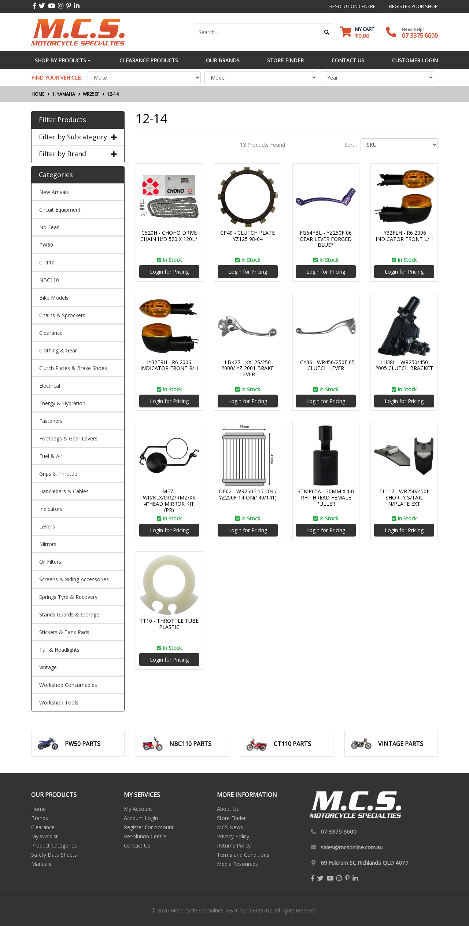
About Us (228, 808)
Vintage (48, 667)
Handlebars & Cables (64, 491)
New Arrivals (54, 192)
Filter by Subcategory (78, 137)
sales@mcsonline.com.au (352, 847)
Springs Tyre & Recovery (68, 596)
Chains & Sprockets (62, 315)
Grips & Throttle (58, 473)
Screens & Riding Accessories (74, 579)
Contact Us (137, 845)
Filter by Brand (78, 154)
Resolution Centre (145, 836)
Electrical (49, 385)
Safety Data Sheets (54, 854)
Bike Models (54, 297)
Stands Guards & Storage (69, 614)
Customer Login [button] (415, 60)
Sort (349, 144)
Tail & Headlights (59, 649)
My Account (138, 808)
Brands (39, 818)
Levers (47, 526)
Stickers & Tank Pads (64, 632)
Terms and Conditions (243, 854)
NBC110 (49, 280)
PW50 (46, 244)
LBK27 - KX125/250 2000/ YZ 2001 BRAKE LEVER (247, 368)
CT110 (47, 262)
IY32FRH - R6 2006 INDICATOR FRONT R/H (169, 365)
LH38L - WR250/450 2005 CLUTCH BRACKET (404, 365)
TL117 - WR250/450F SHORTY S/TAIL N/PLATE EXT (404, 497)
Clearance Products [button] (148, 60)
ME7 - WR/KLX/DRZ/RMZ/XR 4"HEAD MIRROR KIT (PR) (169, 500)
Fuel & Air (50, 456)
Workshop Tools (58, 702)
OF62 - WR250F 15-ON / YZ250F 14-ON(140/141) (248, 494)
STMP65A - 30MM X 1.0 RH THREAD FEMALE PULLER (326, 497)
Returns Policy (234, 845)
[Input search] (257, 31)
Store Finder (231, 818)
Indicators (51, 508)
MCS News (230, 827)
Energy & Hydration (62, 403)
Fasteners (51, 420)
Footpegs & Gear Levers (68, 438)
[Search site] (327, 31)
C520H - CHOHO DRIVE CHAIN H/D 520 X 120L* (169, 235)
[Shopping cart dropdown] (357, 32)
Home (38, 808)
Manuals (41, 863)
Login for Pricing (169, 271)
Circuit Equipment (60, 209)
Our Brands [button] (223, 60)
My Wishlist (44, 836)
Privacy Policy (233, 836)
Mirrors (47, 544)
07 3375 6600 (420, 36)
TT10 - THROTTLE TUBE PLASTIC (169, 623)
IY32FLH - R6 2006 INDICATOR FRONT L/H (404, 235)
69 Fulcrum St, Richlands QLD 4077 (365, 862)
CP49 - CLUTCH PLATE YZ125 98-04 (247, 235)
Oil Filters (50, 561)
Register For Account (149, 827)
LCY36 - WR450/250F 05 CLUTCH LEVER (326, 365)
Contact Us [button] (348, 60)
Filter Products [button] (62, 120)
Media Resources (237, 863)
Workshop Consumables (68, 684)
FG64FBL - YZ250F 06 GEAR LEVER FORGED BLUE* (326, 239)
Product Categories (54, 845)
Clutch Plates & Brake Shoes (73, 368)
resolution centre (352, 6)
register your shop (413, 6)
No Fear (49, 227)
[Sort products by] (399, 144)
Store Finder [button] (285, 60)
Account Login (141, 818)
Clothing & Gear (58, 350)
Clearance (51, 332)
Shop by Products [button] (63, 60)
